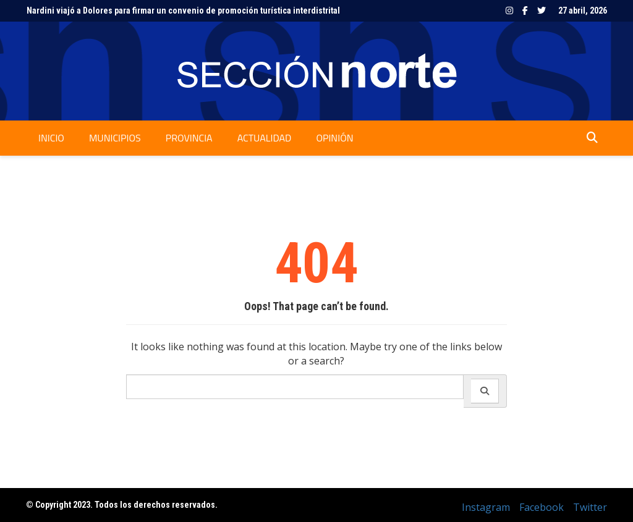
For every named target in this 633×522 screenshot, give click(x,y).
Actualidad (264, 137)
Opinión (334, 137)
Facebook (525, 10)
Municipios (115, 137)
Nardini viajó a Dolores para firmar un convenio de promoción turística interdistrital (183, 10)
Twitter (541, 10)
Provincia (189, 137)
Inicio (51, 137)
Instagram (509, 10)
